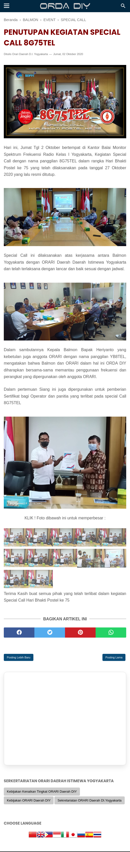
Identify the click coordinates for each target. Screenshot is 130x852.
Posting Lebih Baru (18, 657)
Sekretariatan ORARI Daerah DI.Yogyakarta (89, 801)
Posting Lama (113, 657)
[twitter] (49, 633)
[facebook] (19, 633)
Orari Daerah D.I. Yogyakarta (30, 54)
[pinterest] (80, 633)
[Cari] (123, 7)
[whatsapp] (111, 633)
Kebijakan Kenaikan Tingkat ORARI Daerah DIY (42, 792)
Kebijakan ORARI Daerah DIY (29, 801)
